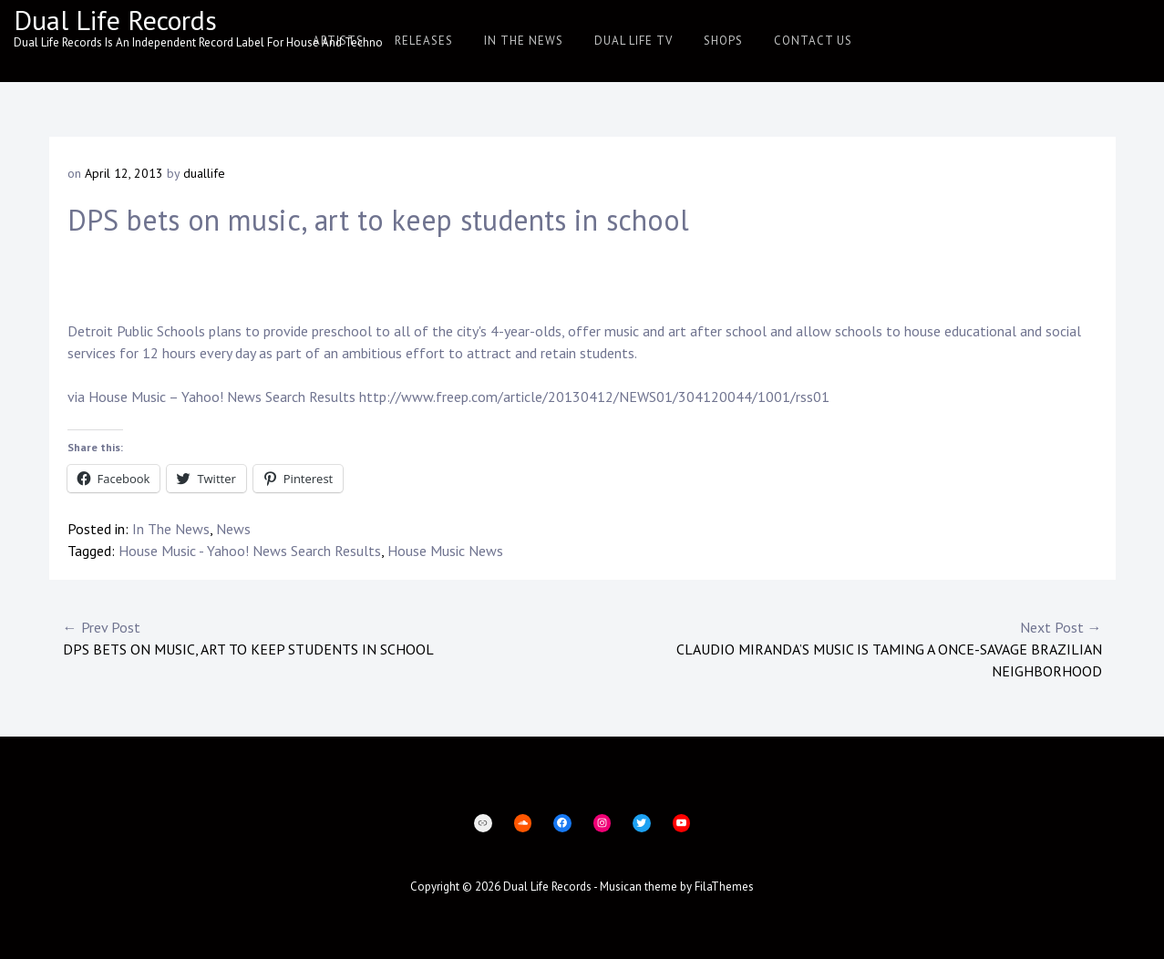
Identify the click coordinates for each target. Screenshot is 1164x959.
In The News (523, 40)
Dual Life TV (633, 40)
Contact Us (813, 40)
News (233, 529)
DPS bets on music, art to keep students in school (322, 637)
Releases (424, 40)
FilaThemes (724, 886)
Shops (723, 40)
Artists (338, 40)
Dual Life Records (115, 19)
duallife (204, 173)
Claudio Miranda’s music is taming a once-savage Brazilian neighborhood (842, 648)
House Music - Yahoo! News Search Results (249, 550)
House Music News (445, 550)
